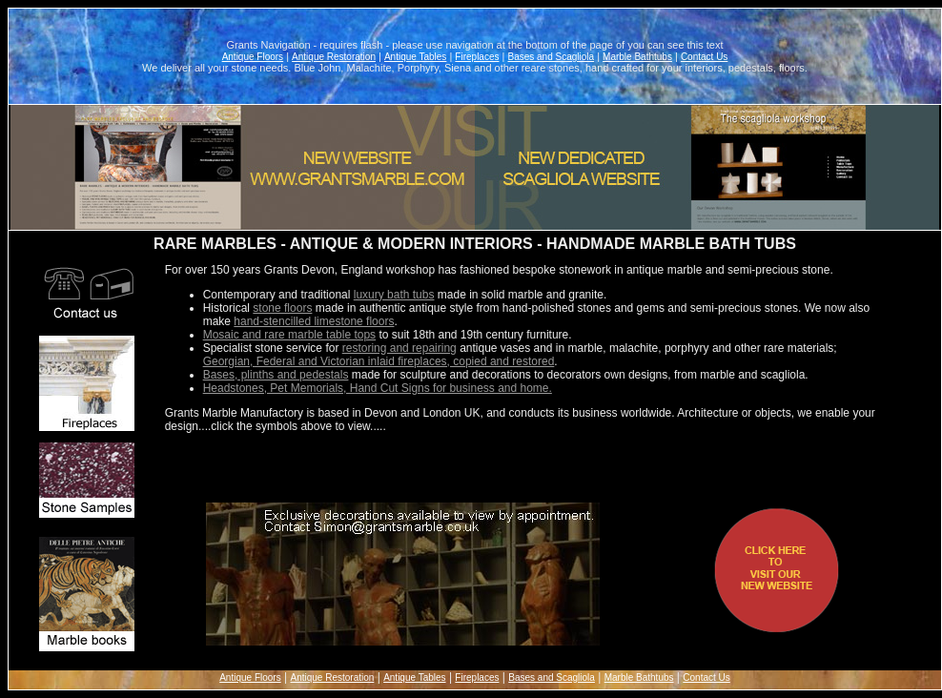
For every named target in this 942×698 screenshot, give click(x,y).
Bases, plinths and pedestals (276, 374)
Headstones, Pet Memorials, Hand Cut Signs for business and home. (377, 388)
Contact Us (704, 56)
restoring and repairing (399, 348)
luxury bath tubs (394, 294)
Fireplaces (477, 56)
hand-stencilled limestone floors (314, 321)
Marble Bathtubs (637, 56)
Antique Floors (252, 56)
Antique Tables (415, 56)
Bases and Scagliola (550, 56)
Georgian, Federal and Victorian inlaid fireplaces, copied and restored (379, 361)
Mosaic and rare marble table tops (289, 334)
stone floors (282, 308)
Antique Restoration (334, 56)
